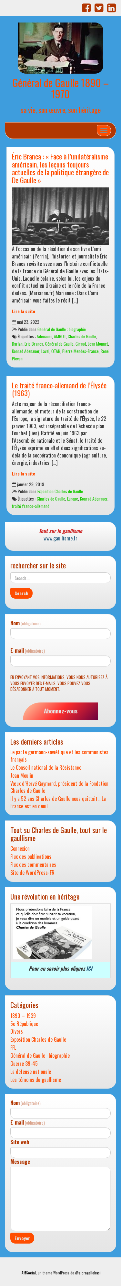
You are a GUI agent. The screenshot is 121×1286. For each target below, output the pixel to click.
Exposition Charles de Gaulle (60, 491)
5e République (24, 1024)
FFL (13, 1047)
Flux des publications (30, 856)
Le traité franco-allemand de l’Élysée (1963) (59, 389)
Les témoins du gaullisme (35, 1079)
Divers (16, 1031)
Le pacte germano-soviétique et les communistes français (59, 755)
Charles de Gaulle (82, 336)
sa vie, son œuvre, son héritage (61, 109)
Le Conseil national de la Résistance (45, 767)
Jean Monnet (98, 343)
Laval (45, 351)
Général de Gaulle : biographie (61, 329)
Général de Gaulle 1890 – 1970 (60, 88)
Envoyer (22, 1238)
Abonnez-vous (60, 711)
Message (20, 1161)
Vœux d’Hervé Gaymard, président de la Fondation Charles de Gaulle (59, 787)
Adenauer (44, 336)
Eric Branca (34, 343)
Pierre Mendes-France (80, 351)
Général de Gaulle (59, 343)
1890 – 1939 (23, 1015)
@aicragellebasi (88, 1272)
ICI (89, 968)
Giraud (81, 343)
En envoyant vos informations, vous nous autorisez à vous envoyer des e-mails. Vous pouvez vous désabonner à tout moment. (58, 683)
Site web (19, 1142)
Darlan (17, 343)
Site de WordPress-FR (32, 872)
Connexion (20, 848)
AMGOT (60, 336)
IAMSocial (28, 1272)
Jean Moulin (21, 775)
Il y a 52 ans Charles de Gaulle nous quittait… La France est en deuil (58, 802)
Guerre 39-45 (24, 1063)
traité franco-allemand (30, 506)
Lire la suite (23, 311)
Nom (25, 623)
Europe (72, 498)
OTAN (55, 351)
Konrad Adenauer (25, 351)
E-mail (27, 650)
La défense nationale (30, 1071)
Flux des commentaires (33, 864)
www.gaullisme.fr (60, 538)
